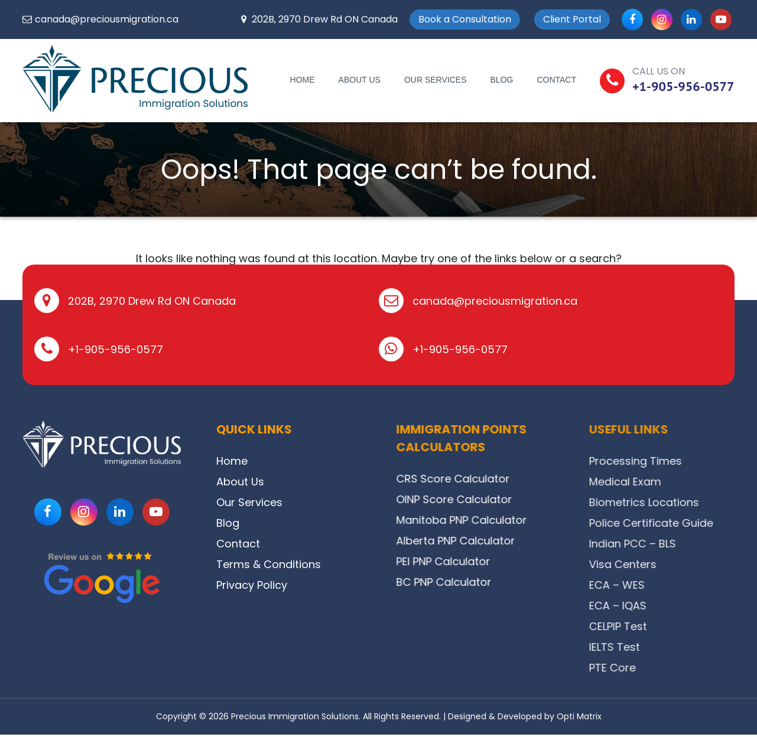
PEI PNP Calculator (518, 561)
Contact (556, 79)
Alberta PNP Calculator (530, 540)
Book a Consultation (464, 19)
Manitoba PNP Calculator (536, 520)
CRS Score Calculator (527, 478)
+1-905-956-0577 (683, 86)
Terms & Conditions (298, 564)
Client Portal (572, 19)
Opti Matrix (579, 716)
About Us (360, 79)
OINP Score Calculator (529, 499)
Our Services (435, 79)
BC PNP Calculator (518, 582)
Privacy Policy (281, 585)
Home (302, 79)
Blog (501, 79)
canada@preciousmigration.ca (106, 19)
